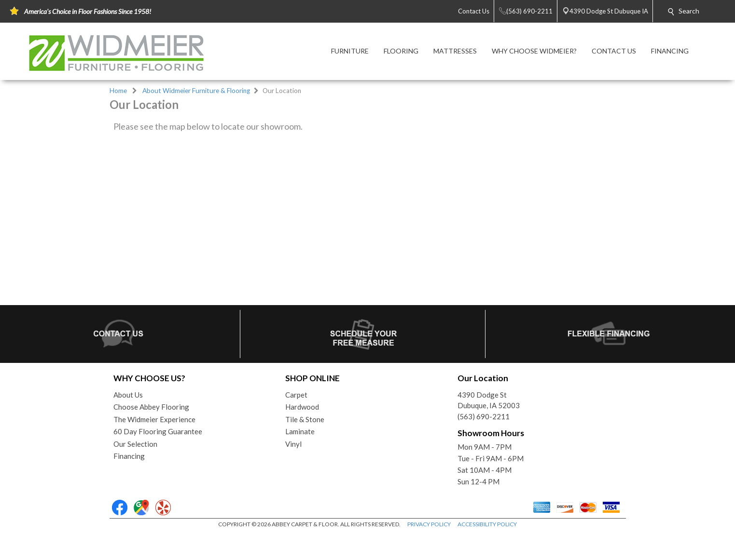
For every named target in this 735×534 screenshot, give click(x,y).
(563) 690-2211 (484, 416)
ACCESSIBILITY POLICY (487, 524)
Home (118, 90)
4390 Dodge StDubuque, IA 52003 (489, 400)
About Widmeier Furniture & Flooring (196, 90)
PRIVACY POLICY (429, 524)
